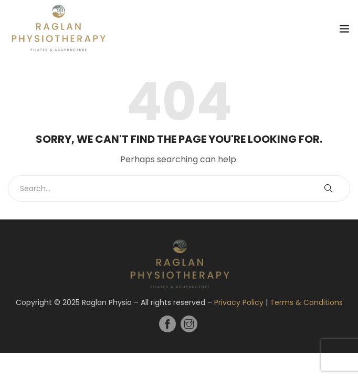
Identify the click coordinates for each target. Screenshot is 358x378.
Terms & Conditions (306, 302)
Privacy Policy (239, 302)
